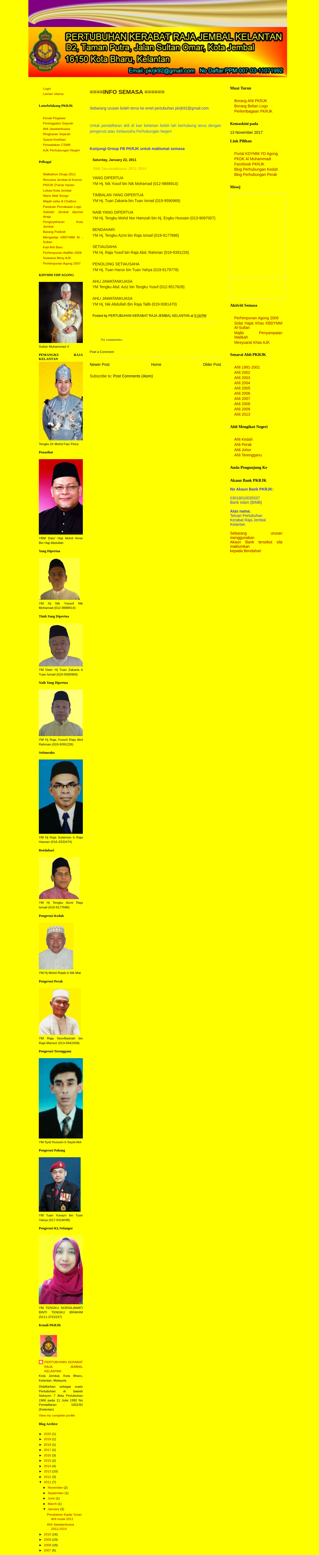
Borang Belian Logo (251, 106)
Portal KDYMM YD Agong (256, 153)
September (56, 1493)
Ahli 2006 (242, 393)
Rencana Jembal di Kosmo (62, 180)
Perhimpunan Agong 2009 (256, 318)
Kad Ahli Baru (53, 247)
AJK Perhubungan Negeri (61, 150)
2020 (48, 1434)
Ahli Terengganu (248, 455)
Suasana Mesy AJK (57, 258)
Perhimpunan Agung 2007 (62, 263)
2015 (48, 1461)
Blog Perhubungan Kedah (256, 169)
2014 (48, 1466)
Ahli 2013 (242, 414)
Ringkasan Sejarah (56, 134)
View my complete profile (57, 1415)
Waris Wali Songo (56, 196)
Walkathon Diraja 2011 (59, 174)
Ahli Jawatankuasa (56, 129)
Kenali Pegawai (54, 118)
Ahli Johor (242, 450)
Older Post (212, 364)
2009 (48, 1540)
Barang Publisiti (54, 232)
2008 (48, 1545)
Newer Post (100, 364)
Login (47, 89)
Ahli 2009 (242, 409)
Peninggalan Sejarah (58, 123)
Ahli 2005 (242, 388)
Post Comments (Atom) (133, 376)
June (52, 1498)
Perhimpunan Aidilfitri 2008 (62, 253)
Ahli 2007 (242, 398)
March (53, 1504)
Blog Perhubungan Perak (255, 174)
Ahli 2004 (242, 383)
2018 (48, 1445)
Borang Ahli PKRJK (250, 101)
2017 (48, 1450)
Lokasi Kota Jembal (57, 190)
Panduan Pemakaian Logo (62, 207)
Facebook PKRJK (249, 164)
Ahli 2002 (242, 372)
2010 (48, 1534)
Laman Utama (53, 94)
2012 (48, 1477)
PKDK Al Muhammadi (252, 159)
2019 (48, 1439)
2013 (48, 1471)
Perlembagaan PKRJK (253, 111)
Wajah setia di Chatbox (59, 201)
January (54, 1509)
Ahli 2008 (242, 404)
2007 (48, 1550)
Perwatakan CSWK (57, 145)
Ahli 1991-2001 (247, 367)
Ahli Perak (243, 444)
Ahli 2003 (242, 377)
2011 (48, 1482)
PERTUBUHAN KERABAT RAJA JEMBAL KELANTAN (63, 1366)
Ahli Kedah (243, 439)
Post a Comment (102, 352)
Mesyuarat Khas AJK (252, 342)
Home (156, 364)
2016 (48, 1455)
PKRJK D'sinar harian (58, 185)
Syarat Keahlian (54, 139)
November (56, 1487)
